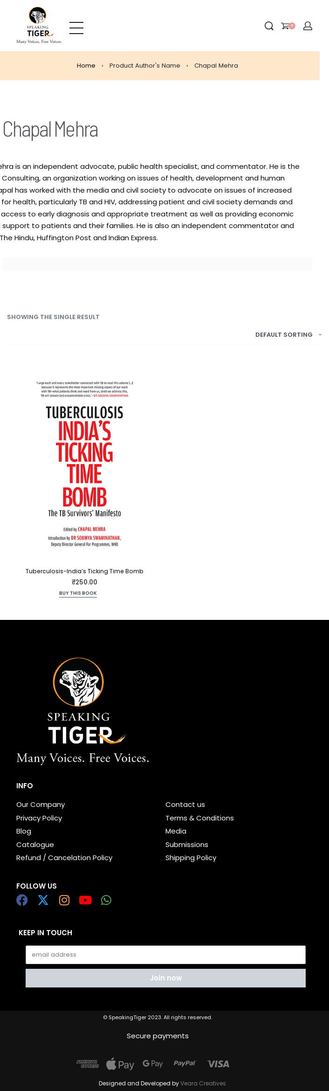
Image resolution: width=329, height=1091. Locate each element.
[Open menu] (76, 26)
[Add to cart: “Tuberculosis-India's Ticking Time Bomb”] (78, 594)
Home (86, 65)
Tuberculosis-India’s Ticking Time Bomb (85, 571)
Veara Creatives (203, 1083)
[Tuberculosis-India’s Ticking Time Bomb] (85, 463)
